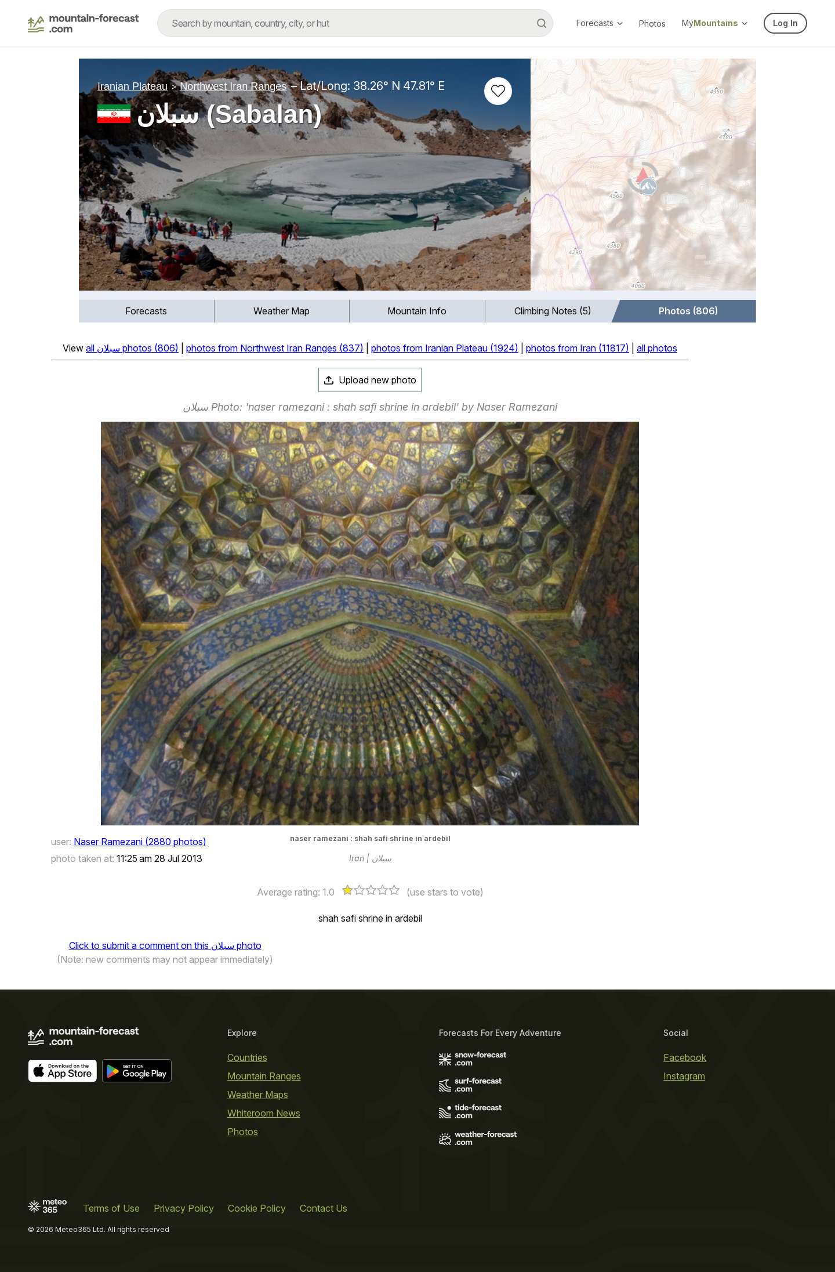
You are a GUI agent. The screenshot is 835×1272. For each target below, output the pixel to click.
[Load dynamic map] (643, 179)
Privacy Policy (184, 1208)
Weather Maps (257, 1094)
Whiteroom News (263, 1113)
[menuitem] (147, 311)
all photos (657, 348)
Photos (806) (688, 311)
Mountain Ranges (264, 1076)
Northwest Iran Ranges (233, 86)
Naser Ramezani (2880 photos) (140, 841)
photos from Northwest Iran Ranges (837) (275, 348)
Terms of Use (111, 1208)
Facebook (684, 1057)
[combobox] (355, 23)
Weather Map (281, 311)
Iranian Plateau (132, 86)
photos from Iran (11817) (577, 348)
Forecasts (599, 23)
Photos (652, 23)
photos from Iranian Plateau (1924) (444, 348)
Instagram (684, 1076)
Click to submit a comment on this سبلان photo (165, 945)
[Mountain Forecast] (83, 23)
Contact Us (323, 1208)
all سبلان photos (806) (132, 348)
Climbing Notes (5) (552, 311)
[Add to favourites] (498, 91)
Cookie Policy (257, 1208)
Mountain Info (416, 311)
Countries (247, 1057)
